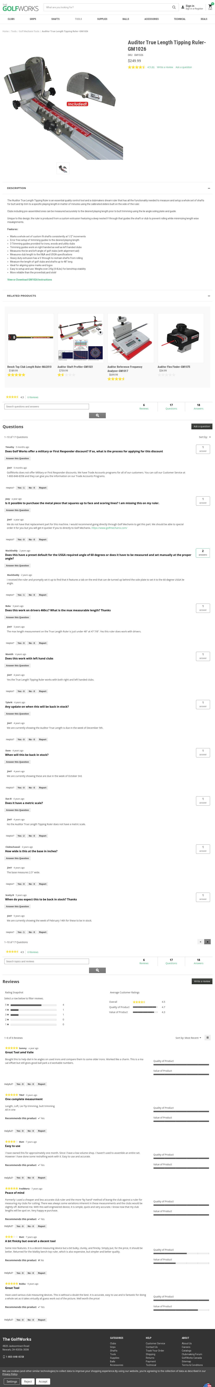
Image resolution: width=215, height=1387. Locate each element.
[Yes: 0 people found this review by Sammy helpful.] (20, 1067)
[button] (107, 188)
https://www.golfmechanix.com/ (109, 519)
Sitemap (186, 1344)
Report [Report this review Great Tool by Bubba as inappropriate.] (41, 1302)
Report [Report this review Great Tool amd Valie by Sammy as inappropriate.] (41, 1066)
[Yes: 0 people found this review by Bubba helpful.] (20, 1303)
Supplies (102, 19)
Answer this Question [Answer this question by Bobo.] (17, 608)
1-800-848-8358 (15, 1339)
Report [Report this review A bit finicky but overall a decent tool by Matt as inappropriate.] (41, 1255)
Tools (78, 19)
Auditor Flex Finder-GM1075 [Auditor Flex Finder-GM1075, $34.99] (174, 366)
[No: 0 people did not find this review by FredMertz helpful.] (30, 1209)
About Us (187, 1326)
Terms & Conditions (192, 1347)
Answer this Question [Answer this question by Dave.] (17, 753)
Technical (180, 19)
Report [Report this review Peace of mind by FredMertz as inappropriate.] (41, 1209)
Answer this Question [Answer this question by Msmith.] (17, 657)
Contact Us (152, 1329)
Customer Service (155, 1326)
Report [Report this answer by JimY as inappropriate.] (42, 479)
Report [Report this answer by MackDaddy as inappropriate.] (42, 586)
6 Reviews (33, 397)
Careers (186, 1329)
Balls (126, 19)
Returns (150, 1340)
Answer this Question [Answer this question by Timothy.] (17, 449)
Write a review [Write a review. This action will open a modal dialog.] (165, 67)
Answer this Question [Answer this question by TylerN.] (17, 705)
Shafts (55, 19)
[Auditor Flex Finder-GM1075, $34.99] (181, 338)
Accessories (151, 19)
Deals (204, 19)
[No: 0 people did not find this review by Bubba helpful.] (30, 1303)
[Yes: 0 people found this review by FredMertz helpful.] (20, 1209)
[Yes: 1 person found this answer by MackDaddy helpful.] (21, 586)
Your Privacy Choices (111, 1366)
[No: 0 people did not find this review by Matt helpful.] (30, 1160)
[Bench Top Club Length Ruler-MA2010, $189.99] (30, 338)
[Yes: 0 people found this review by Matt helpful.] (20, 1160)
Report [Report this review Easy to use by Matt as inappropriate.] (41, 1160)
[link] (12, 397)
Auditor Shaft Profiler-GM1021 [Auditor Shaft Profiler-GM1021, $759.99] (75, 366)
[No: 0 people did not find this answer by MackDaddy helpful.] (31, 586)
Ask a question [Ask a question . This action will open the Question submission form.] (184, 67)
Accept (43, 1381)
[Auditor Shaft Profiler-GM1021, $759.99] (80, 338)
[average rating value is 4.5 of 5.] (139, 67)
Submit (174, 7)
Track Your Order (155, 1333)
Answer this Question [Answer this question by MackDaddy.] (17, 557)
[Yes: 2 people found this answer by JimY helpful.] (21, 827)
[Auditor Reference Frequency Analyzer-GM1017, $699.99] (130, 338)
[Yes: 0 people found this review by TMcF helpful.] (20, 1114)
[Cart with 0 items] (210, 7)
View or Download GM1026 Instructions (29, 279)
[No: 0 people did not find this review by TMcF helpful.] (30, 1114)
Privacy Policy (205, 1366)
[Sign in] (194, 7)
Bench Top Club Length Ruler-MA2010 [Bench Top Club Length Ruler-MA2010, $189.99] (29, 366)
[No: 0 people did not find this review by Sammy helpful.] (30, 1067)
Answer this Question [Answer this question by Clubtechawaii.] (17, 849)
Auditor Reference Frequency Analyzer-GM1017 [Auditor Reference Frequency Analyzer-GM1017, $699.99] (125, 369)
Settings (12, 1381)
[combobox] (111, 7)
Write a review (203, 964)
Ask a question (202, 417)
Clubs (11, 19)
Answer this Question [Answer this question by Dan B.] (17, 801)
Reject (28, 1381)
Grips (33, 19)
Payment (151, 1344)
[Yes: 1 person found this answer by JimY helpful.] (21, 479)
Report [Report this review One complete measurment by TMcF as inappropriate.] (41, 1113)
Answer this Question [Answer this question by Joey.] (17, 501)
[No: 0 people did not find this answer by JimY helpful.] (31, 479)
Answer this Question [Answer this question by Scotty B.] (17, 897)
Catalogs (186, 1333)
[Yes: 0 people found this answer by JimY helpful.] (21, 531)
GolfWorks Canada (192, 1340)
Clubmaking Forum (192, 1337)
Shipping (150, 1337)
